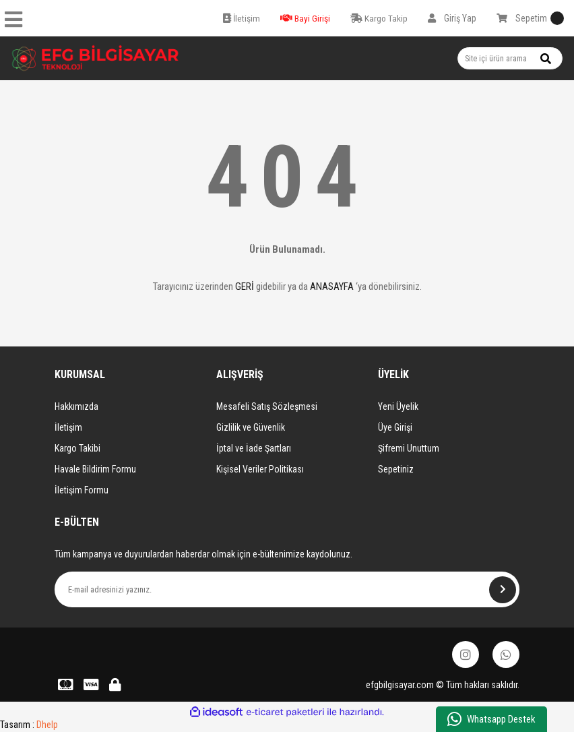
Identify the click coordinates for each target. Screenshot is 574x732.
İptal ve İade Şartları (253, 448)
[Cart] (530, 18)
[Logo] (95, 58)
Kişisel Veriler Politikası (260, 469)
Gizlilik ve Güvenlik (250, 427)
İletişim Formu (81, 490)
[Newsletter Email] (287, 589)
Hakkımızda (76, 406)
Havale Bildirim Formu (95, 469)
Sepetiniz (396, 469)
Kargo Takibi (77, 448)
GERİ (244, 286)
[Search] (510, 58)
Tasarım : (29, 724)
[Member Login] (452, 18)
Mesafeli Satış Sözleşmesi (266, 406)
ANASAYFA (332, 286)
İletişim (68, 427)
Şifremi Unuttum (408, 448)
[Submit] (502, 589)
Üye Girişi (395, 427)
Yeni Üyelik (398, 406)
